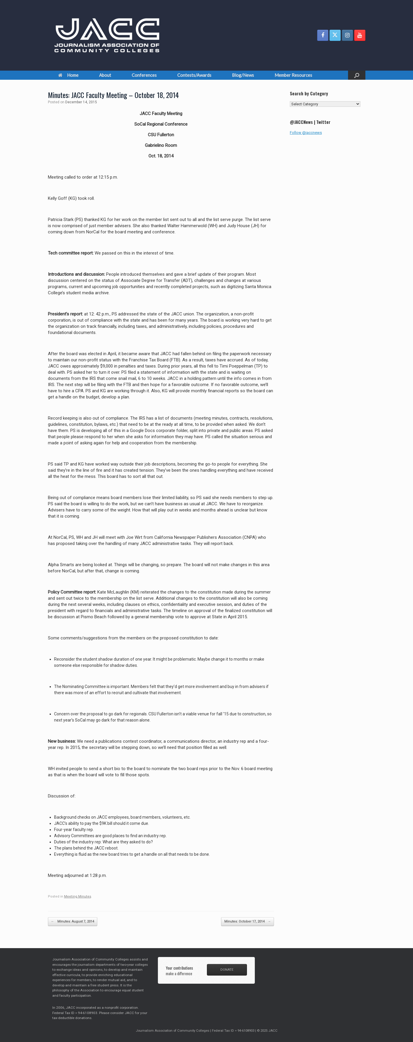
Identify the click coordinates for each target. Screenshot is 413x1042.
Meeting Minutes (77, 896)
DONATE (226, 970)
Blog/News (243, 75)
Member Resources (293, 75)
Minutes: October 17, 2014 (247, 921)
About (105, 75)
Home (68, 75)
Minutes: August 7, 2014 (72, 921)
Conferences (144, 75)
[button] (356, 75)
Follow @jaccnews (306, 132)
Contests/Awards (194, 75)
